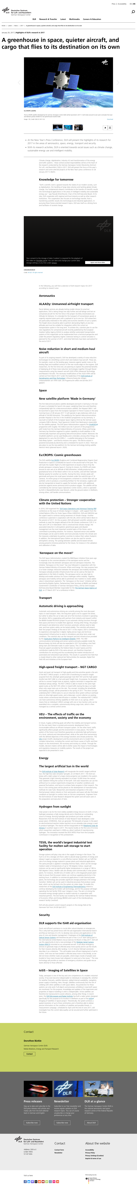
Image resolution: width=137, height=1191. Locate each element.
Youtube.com (41, 260)
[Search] (133, 12)
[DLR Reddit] (39, 1182)
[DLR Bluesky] (28, 1182)
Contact (29, 1054)
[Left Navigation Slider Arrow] (26, 82)
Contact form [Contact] (59, 1150)
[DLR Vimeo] (46, 1182)
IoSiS (90, 998)
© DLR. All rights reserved (35, 272)
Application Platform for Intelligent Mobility (60, 639)
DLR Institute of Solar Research (53, 771)
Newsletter (58, 1153)
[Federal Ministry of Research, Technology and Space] (94, 1186)
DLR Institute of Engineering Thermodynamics (69, 886)
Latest (63, 19)
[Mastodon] (32, 1182)
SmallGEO (92, 424)
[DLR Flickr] (54, 1182)
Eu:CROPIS (55, 460)
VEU (40, 739)
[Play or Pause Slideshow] (105, 127)
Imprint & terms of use (93, 1158)
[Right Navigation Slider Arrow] (111, 82)
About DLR (91, 1123)
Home (3, 25)
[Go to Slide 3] (78, 127)
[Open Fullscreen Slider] (110, 127)
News (16, 25)
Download (110, 119)
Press (113, 4)
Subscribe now (32, 1123)
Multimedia (74, 19)
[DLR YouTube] (43, 1182)
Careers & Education (92, 19)
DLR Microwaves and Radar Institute (60, 996)
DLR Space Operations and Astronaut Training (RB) (78, 509)
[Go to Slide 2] (68, 127)
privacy (54, 263)
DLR (34, 19)
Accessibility (122, 4)
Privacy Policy (90, 1153)
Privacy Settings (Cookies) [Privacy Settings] (94, 1156)
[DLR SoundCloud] (57, 1182)
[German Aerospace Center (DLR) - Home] (17, 11)
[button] (68, 90)
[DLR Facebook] (25, 1182)
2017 (21, 25)
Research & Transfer (48, 19)
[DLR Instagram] (50, 1182)
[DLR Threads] (36, 1182)
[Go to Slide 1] (57, 127)
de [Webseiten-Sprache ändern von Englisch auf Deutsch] (131, 4)
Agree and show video (97, 262)
